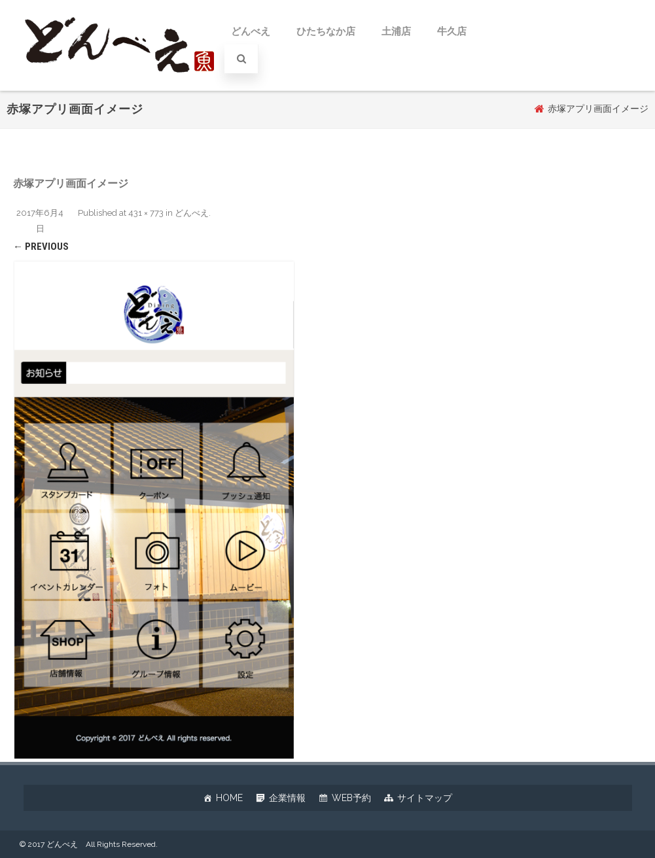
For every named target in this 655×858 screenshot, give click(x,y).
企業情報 (287, 798)
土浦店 (396, 31)
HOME (229, 798)
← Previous (41, 246)
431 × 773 (146, 213)
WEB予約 (351, 798)
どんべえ (250, 31)
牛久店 (452, 31)
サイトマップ (424, 798)
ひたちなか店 (325, 31)
